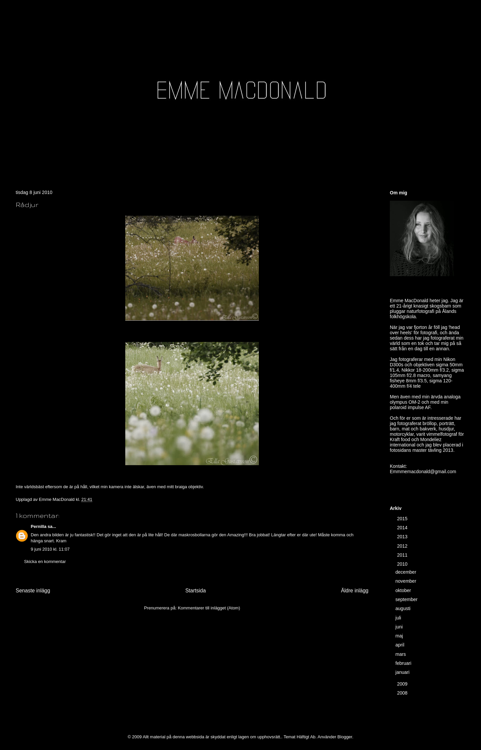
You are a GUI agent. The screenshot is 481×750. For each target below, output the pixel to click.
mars (401, 654)
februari (404, 663)
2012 (403, 546)
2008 (403, 693)
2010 (403, 564)
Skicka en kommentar (45, 561)
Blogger (344, 736)
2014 (403, 527)
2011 (403, 555)
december (406, 572)
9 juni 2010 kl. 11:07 (50, 549)
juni (399, 626)
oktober (404, 590)
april (400, 644)
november (406, 581)
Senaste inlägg (33, 590)
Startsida (195, 590)
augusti (403, 608)
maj (399, 635)
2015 (403, 518)
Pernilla (38, 526)
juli (399, 617)
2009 (403, 684)
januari (403, 672)
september (407, 599)
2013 (403, 536)
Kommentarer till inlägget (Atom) (209, 607)
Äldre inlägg (354, 590)
